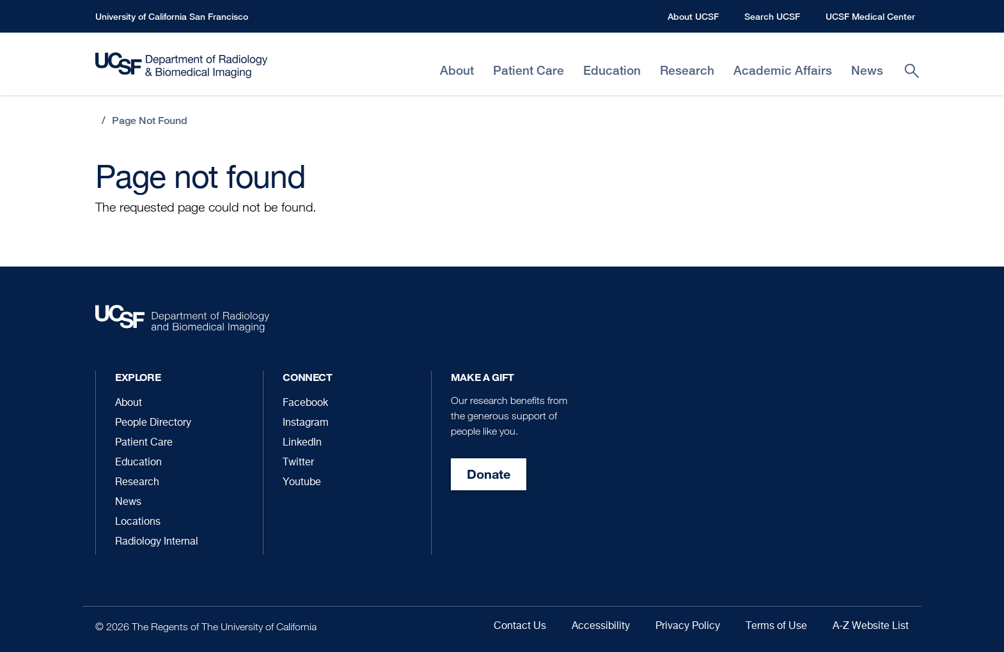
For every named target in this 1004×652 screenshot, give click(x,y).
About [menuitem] (457, 70)
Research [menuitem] (687, 70)
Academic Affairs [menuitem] (782, 70)
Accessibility (601, 626)
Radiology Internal (156, 542)
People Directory (153, 423)
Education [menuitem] (612, 70)
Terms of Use (776, 626)
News (128, 502)
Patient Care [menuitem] (528, 70)
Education (138, 463)
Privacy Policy (687, 626)
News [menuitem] (867, 70)
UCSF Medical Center (870, 16)
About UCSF (693, 16)
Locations (138, 522)
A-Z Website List (871, 626)
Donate (488, 474)
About (128, 403)
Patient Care (144, 443)
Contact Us (520, 626)
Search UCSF (772, 16)
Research (137, 482)
